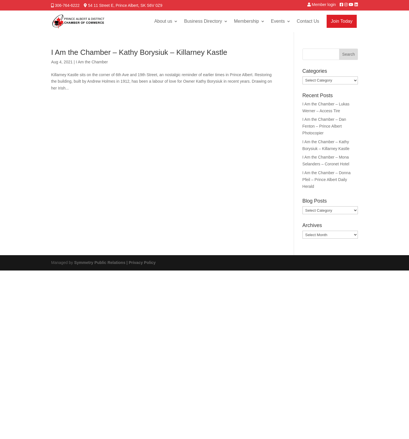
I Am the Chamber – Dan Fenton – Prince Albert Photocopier (324, 126)
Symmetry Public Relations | (101, 262)
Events (278, 21)
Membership (246, 21)
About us (163, 21)
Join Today (341, 21)
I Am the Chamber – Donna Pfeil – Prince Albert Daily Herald (326, 179)
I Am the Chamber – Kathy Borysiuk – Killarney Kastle (139, 52)
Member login (324, 4)
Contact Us (308, 21)
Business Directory (203, 21)
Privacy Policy (142, 262)
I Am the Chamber (92, 62)
